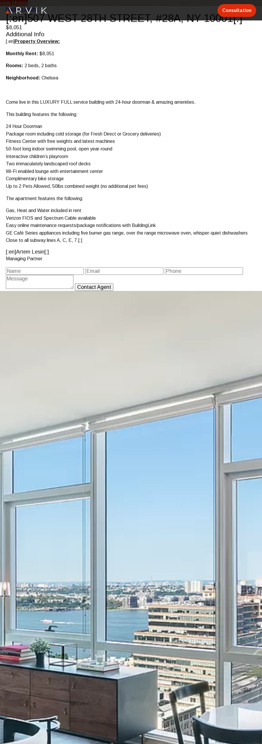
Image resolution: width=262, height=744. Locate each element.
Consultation (236, 10)
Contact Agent (94, 287)
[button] (256, 648)
